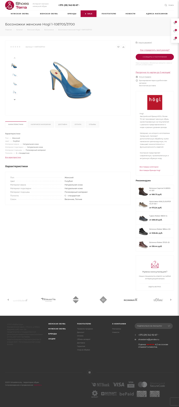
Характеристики (15, 124)
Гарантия (81, 346)
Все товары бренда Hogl (150, 170)
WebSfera (37, 385)
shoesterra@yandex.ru (148, 339)
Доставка (62, 124)
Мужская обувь (57, 329)
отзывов (142, 347)
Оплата (78, 124)
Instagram (89, 372)
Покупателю (84, 324)
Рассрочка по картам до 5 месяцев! (153, 72)
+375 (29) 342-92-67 (68, 5)
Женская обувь (56, 324)
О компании (119, 324)
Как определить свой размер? (155, 50)
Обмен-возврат (83, 339)
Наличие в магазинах (41, 124)
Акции (51, 339)
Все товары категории (149, 167)
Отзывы (92, 124)
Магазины (116, 329)
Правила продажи (85, 329)
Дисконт (80, 332)
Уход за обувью (83, 350)
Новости (115, 332)
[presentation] (14, 57)
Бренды (52, 334)
